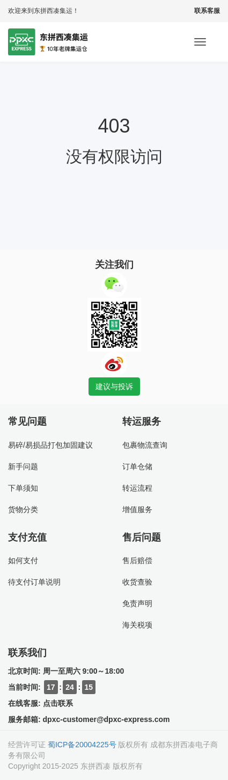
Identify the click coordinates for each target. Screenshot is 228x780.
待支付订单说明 (34, 582)
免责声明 (137, 603)
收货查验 (137, 582)
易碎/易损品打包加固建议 (50, 445)
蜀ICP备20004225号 (82, 744)
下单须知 (23, 488)
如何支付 (23, 560)
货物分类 (23, 509)
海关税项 (137, 625)
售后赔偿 (137, 560)
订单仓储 (137, 466)
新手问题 (23, 466)
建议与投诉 (114, 386)
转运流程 (137, 488)
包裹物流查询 (144, 445)
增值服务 (137, 509)
